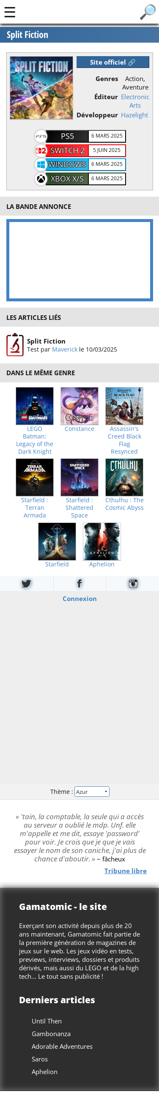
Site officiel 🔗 (113, 62)
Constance (79, 429)
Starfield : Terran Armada (34, 507)
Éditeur (106, 96)
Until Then (47, 1021)
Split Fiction (46, 341)
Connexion (80, 598)
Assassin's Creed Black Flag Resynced (124, 440)
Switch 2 (67, 150)
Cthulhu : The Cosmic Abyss (124, 504)
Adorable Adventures (62, 1046)
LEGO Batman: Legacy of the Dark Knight (34, 440)
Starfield (57, 564)
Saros (40, 1059)
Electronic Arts (135, 100)
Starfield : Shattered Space (79, 507)
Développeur (97, 115)
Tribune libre (125, 870)
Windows (67, 164)
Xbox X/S (67, 178)
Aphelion (102, 564)
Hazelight (134, 115)
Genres (107, 78)
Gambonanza (51, 1033)
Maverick (64, 349)
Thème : (79, 792)
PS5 (67, 136)
